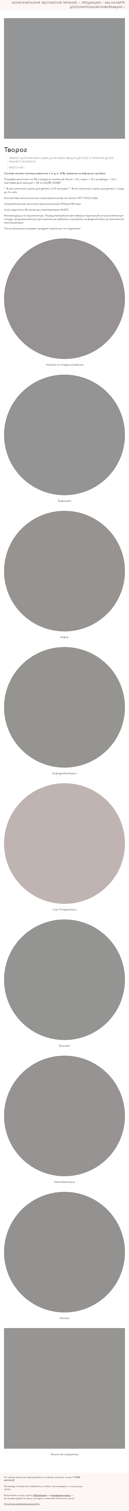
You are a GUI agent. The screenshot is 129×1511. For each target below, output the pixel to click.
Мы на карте (115, 2)
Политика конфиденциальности (22, 1504)
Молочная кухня (26, 2)
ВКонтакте (40, 1495)
